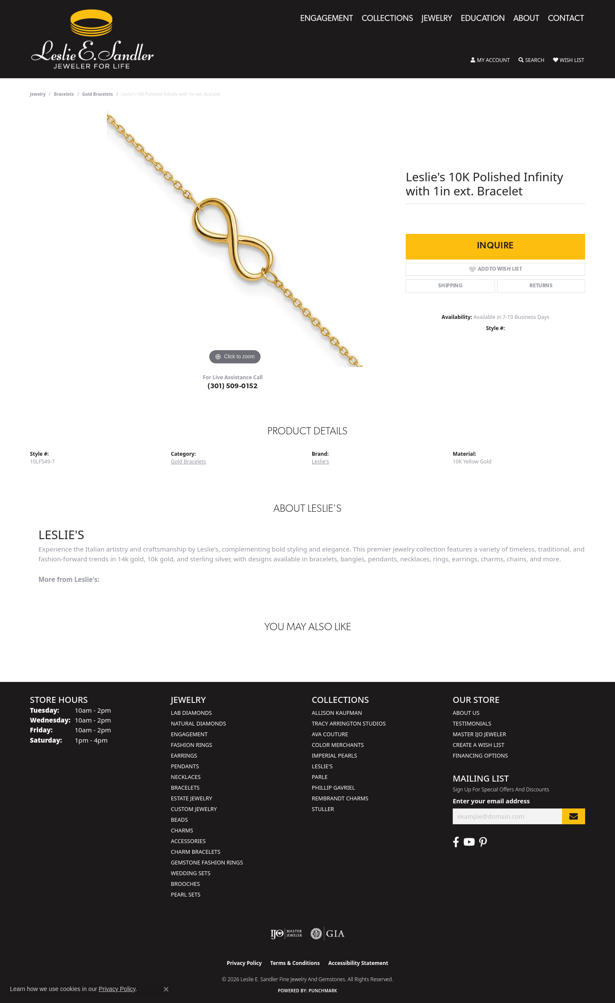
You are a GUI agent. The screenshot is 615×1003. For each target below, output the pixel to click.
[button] (490, 60)
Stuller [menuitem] (323, 809)
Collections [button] (387, 19)
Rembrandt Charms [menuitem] (340, 798)
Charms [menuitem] (182, 830)
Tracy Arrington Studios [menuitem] (349, 723)
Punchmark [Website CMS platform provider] (323, 991)
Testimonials (472, 723)
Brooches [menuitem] (185, 884)
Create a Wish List (478, 745)
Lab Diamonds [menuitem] (191, 713)
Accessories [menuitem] (188, 841)
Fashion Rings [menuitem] (191, 745)
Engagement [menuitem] (189, 734)
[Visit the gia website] (327, 933)
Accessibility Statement (358, 963)
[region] (235, 238)
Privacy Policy (244, 963)
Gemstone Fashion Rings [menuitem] (207, 862)
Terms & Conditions (295, 963)
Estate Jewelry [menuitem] (191, 798)
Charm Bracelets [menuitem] (195, 852)
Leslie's (320, 461)
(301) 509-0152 (233, 386)
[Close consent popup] (166, 989)
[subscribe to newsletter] (573, 816)
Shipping (450, 286)
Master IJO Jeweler (479, 734)
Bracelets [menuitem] (185, 787)
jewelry (38, 94)
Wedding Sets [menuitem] (191, 873)
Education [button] (483, 19)
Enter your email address (491, 800)
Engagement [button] (326, 19)
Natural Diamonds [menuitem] (198, 723)
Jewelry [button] (437, 19)
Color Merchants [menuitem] (338, 745)
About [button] (526, 19)
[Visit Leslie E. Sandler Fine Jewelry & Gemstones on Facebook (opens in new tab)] (456, 842)
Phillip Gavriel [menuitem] (333, 787)
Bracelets (64, 94)
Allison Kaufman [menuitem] (337, 713)
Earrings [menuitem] (184, 755)
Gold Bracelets (97, 94)
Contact (566, 19)
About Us (466, 713)
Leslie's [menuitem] (322, 766)
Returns (541, 286)
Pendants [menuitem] (185, 766)
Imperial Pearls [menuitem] (334, 755)
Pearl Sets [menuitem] (185, 894)
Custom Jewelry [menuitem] (194, 809)
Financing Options (480, 755)
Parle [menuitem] (320, 777)
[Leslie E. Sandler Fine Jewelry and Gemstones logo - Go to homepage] (97, 39)
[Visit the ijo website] (286, 933)
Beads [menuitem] (179, 819)
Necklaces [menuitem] (186, 777)
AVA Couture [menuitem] (330, 734)
